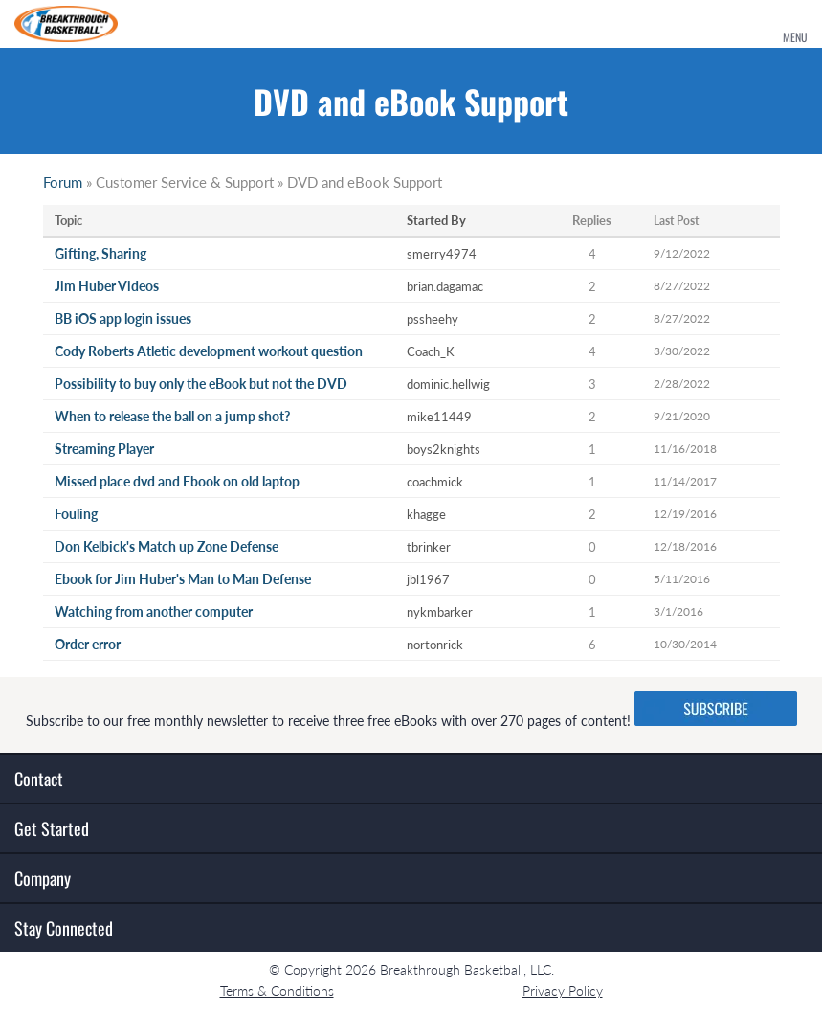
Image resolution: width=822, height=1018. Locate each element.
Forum (62, 182)
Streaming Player (104, 449)
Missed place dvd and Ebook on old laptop (177, 481)
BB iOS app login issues (123, 318)
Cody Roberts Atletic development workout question (209, 351)
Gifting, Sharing (100, 253)
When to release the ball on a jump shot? (172, 416)
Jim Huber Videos (107, 286)
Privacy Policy (562, 991)
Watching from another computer (154, 611)
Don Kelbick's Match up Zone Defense (166, 546)
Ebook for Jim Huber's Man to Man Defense (183, 579)
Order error (88, 644)
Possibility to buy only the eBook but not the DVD (201, 383)
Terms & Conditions (277, 991)
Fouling (76, 514)
